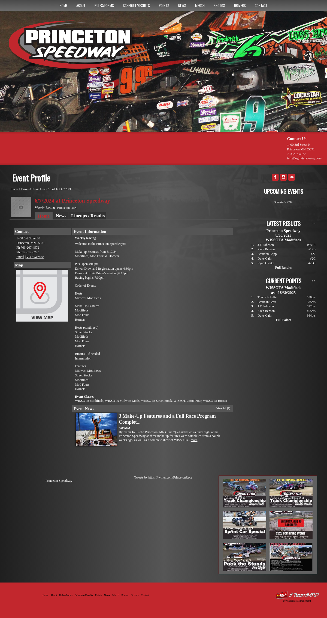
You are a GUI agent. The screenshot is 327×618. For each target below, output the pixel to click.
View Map (42, 297)
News (182, 5)
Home (63, 5)
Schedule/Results (136, 5)
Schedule (53, 189)
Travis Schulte (267, 297)
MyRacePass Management (297, 600)
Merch (200, 5)
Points (164, 5)
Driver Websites (297, 595)
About (81, 5)
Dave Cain (264, 258)
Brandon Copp (267, 254)
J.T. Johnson (266, 245)
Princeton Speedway (59, 481)
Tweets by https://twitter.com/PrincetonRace (163, 477)
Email (20, 257)
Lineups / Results (88, 215)
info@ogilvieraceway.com (304, 158)
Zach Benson (266, 249)
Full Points (283, 320)
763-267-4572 (296, 154)
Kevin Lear (38, 189)
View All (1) (223, 408)
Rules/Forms (104, 5)
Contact (261, 5)
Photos (219, 5)
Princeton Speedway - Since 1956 (81, 47)
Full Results (283, 267)
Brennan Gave (267, 302)
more (194, 440)
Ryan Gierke (266, 263)
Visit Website (35, 257)
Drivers (240, 5)
